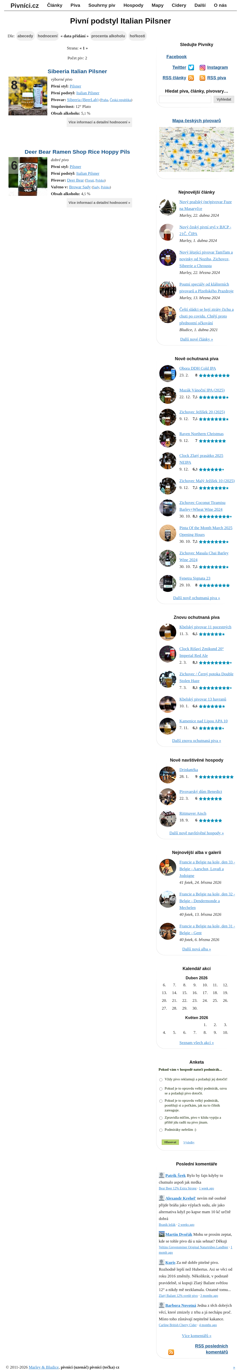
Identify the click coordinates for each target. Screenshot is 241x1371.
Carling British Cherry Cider (178, 1325)
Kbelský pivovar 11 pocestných (205, 627)
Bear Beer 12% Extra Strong (178, 1188)
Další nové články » (196, 339)
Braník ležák (167, 1225)
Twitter (179, 67)
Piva (75, 5)
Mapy (158, 5)
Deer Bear (75, 180)
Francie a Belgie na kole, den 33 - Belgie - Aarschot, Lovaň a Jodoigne (207, 869)
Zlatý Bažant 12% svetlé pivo (178, 1296)
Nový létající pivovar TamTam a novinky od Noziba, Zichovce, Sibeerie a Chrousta (206, 259)
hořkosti (137, 36)
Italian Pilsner (87, 93)
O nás (220, 5)
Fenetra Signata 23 (194, 578)
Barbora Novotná (180, 1305)
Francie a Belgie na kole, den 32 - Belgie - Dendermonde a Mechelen (207, 901)
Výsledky (188, 1142)
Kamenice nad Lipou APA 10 (203, 721)
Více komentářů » (196, 1335)
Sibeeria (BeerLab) (83, 99)
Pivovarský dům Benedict (200, 791)
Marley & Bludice (44, 1367)
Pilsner (75, 86)
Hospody (133, 5)
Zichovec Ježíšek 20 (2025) (202, 412)
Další (200, 5)
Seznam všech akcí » (196, 1042)
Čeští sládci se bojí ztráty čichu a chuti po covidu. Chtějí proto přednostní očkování (206, 316)
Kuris (170, 1262)
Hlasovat (170, 1142)
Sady (96, 187)
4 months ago (208, 1325)
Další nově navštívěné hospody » (196, 833)
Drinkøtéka (188, 769)
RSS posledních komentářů (211, 1349)
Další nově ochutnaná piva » (196, 598)
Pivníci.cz (25, 5)
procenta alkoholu (108, 36)
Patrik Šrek (175, 1175)
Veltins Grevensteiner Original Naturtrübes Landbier (193, 1247)
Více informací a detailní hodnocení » (99, 122)
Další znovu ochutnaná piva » (196, 740)
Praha (104, 100)
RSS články (174, 77)
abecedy (25, 36)
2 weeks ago (186, 1225)
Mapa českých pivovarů (196, 120)
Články (54, 5)
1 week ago (206, 1188)
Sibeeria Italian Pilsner (77, 71)
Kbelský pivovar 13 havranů (202, 699)
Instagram (217, 67)
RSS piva (216, 77)
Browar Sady (80, 187)
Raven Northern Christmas (201, 433)
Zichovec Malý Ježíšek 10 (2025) (207, 480)
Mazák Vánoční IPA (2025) (202, 390)
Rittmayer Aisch (192, 813)
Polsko (100, 180)
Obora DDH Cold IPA (197, 368)
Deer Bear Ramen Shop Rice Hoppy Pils (77, 152)
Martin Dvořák (178, 1234)
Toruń (90, 180)
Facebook (177, 56)
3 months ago (209, 1296)
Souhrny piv (101, 5)
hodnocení (48, 36)
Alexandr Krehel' (180, 1198)
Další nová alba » (196, 949)
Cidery (179, 5)
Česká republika (120, 100)
